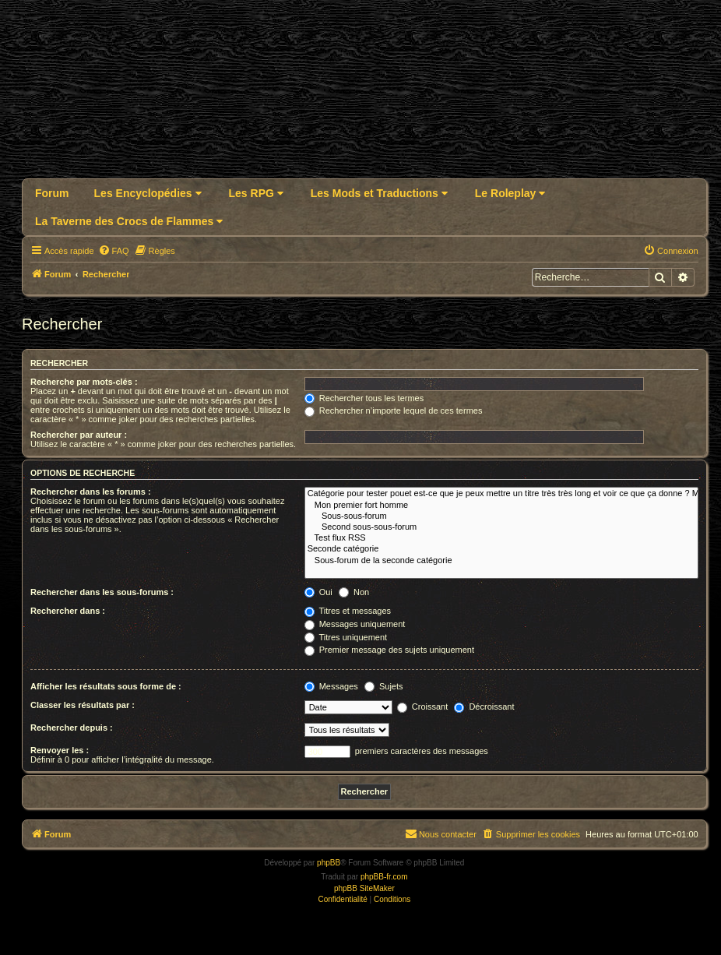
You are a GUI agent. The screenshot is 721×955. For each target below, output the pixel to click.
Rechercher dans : (67, 610)
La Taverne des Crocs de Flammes (129, 221)
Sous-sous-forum (501, 516)
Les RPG (256, 193)
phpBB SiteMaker (364, 888)
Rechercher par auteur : (78, 434)
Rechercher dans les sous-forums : (102, 592)
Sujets (383, 686)
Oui (318, 592)
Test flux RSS (501, 538)
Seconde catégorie (501, 549)
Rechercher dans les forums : (90, 491)
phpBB (328, 862)
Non (354, 592)
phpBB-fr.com (384, 876)
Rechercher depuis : (71, 727)
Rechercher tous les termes (364, 398)
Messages (331, 686)
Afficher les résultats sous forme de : (105, 686)
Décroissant (484, 706)
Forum (52, 193)
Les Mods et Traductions (379, 193)
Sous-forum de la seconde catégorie (501, 560)
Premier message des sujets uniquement (389, 649)
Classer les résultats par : (82, 705)
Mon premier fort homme (501, 505)
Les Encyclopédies (148, 193)
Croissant (422, 706)
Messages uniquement (355, 624)
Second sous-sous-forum (501, 527)
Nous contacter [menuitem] (441, 833)
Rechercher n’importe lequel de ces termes (393, 410)
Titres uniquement (346, 637)
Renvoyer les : (59, 750)
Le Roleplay (510, 193)
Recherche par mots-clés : (84, 381)
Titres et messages (347, 610)
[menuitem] (113, 250)
